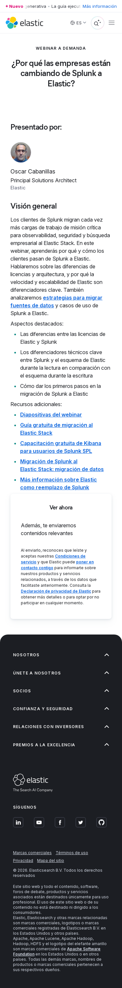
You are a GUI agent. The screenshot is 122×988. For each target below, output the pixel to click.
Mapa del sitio (50, 860)
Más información (100, 6)
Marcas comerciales (32, 852)
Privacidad (23, 860)
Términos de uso (72, 852)
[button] (61, 655)
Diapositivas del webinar (51, 414)
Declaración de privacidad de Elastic (56, 591)
